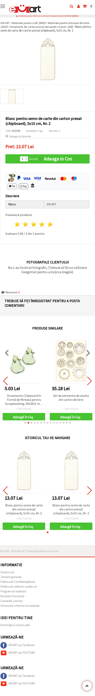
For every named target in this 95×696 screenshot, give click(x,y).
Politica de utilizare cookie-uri (18, 586)
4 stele (42, 224)
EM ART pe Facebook (17, 645)
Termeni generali (10, 577)
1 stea (17, 224)
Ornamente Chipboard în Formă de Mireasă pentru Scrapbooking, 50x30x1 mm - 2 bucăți (24, 400)
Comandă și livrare (11, 601)
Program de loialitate (13, 591)
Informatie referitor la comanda (19, 606)
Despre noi (7, 572)
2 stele (26, 224)
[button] (25, 423)
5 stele (50, 224)
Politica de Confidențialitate (17, 582)
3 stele (34, 224)
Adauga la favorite (18, 136)
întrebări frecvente (12, 596)
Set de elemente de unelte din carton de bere (71, 398)
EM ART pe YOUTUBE (17, 653)
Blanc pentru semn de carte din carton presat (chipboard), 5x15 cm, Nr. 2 (24, 509)
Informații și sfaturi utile (15, 625)
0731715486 (71, 16)
